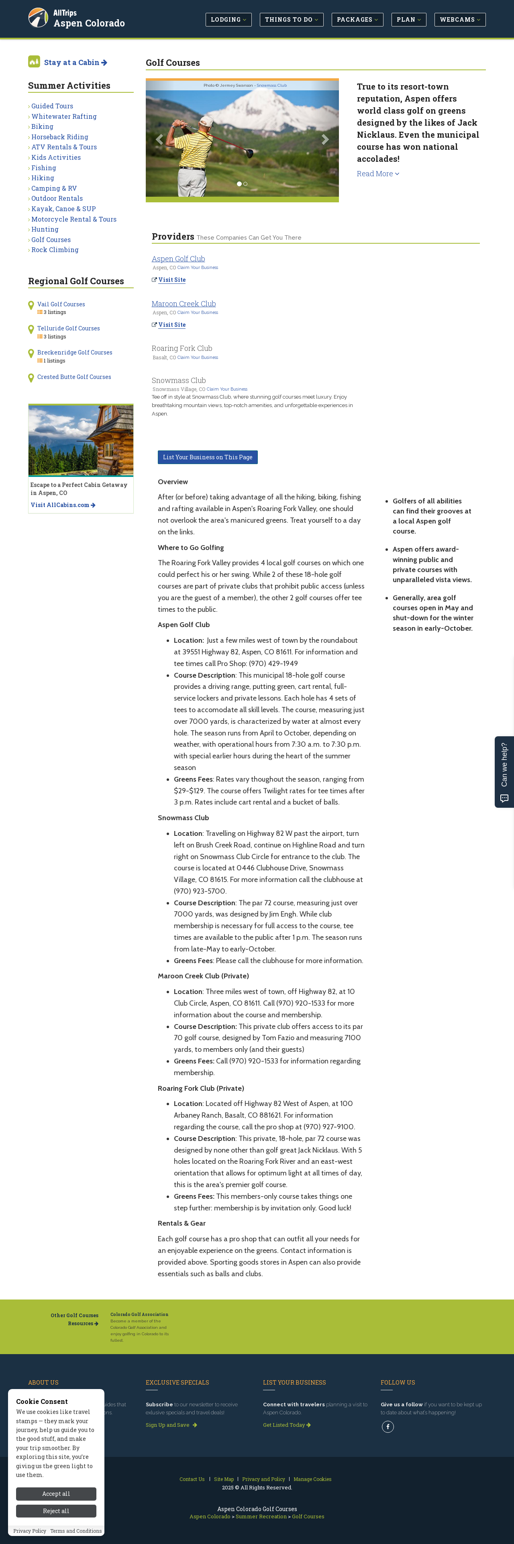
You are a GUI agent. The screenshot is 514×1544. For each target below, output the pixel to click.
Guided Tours (52, 106)
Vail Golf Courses (61, 304)
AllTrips (66, 11)
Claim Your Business (197, 267)
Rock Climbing (55, 249)
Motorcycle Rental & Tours (73, 219)
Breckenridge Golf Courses (74, 352)
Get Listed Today (287, 1424)
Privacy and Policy (263, 1479)
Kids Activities (56, 157)
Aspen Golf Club (178, 258)
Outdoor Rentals (57, 198)
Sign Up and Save (171, 1424)
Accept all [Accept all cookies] (56, 1514)
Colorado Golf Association (139, 1314)
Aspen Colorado (90, 22)
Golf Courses (51, 239)
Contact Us (192, 1479)
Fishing (43, 167)
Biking (42, 126)
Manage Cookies (313, 1479)
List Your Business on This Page (208, 457)
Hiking (42, 177)
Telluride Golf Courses (68, 328)
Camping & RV (54, 188)
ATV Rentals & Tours (64, 147)
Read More (378, 173)
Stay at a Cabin (75, 62)
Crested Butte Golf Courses (74, 377)
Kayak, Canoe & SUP (63, 208)
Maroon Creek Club (184, 303)
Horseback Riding (59, 136)
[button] (160, 139)
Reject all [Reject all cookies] (56, 1531)
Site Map (224, 1479)
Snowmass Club (272, 85)
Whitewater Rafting (64, 116)
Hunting (45, 229)
